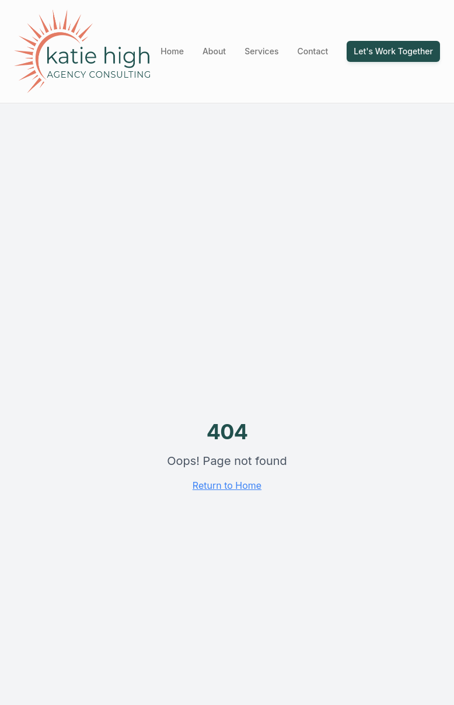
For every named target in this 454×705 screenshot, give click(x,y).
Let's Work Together (393, 51)
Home (172, 51)
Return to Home (227, 485)
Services (261, 51)
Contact (312, 51)
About (214, 51)
